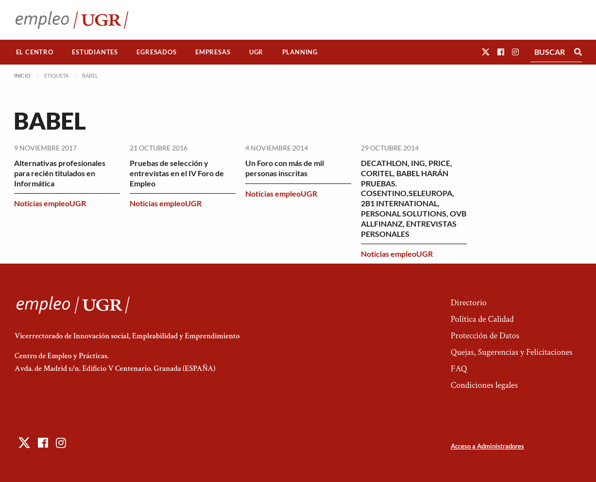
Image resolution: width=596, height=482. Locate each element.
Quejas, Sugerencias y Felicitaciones (512, 352)
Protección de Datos (485, 335)
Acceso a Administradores (487, 446)
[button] (486, 51)
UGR (256, 52)
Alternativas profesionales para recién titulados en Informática (59, 173)
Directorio (469, 302)
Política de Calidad (482, 319)
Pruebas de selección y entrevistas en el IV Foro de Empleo (177, 173)
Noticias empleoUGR (50, 203)
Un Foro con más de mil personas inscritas (284, 168)
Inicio (22, 75)
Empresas (212, 52)
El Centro (34, 52)
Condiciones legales (484, 385)
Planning (300, 52)
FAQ (459, 368)
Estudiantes (95, 52)
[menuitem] (35, 52)
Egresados (156, 52)
